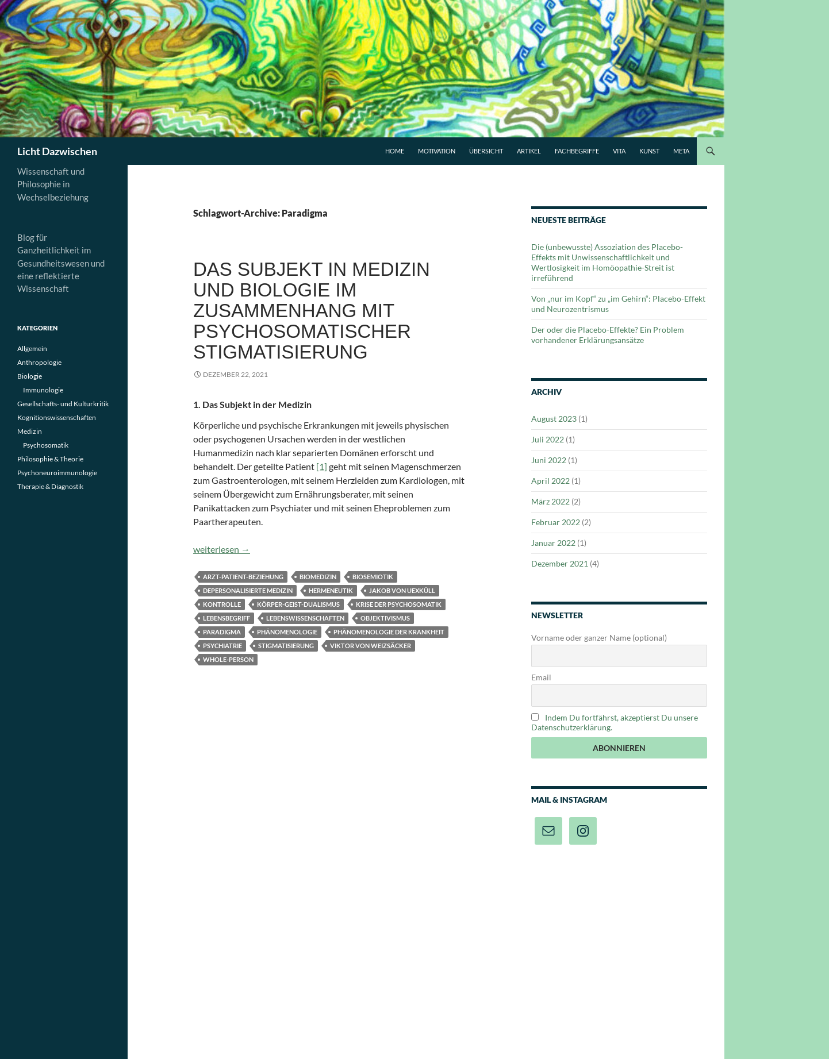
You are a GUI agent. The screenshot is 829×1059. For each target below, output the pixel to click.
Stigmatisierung (286, 645)
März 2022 (550, 501)
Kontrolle (222, 604)
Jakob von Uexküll (402, 590)
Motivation (436, 151)
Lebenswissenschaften (305, 618)
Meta (681, 151)
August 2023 (554, 418)
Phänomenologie (287, 632)
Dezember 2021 (559, 563)
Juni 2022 (548, 460)
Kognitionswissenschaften (56, 417)
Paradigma (222, 632)
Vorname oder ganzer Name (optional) (599, 637)
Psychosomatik (45, 445)
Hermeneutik (331, 590)
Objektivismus (385, 618)
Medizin (29, 431)
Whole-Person (228, 659)
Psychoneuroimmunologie (57, 472)
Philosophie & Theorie (50, 459)
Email (541, 677)
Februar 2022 (555, 522)
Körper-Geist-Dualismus (298, 604)
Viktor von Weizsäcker (370, 645)
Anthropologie (39, 362)
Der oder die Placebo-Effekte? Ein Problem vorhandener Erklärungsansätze (607, 335)
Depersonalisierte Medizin (248, 590)
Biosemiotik (372, 576)
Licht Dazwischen (57, 151)
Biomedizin (318, 576)
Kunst (649, 151)
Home (394, 151)
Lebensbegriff (226, 618)
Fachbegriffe (577, 151)
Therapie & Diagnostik (50, 486)
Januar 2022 (553, 543)
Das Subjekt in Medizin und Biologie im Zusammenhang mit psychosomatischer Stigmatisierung (311, 311)
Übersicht (486, 151)
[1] (321, 466)
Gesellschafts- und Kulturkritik (63, 403)
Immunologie (43, 390)
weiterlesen (221, 549)
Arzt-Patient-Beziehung (243, 576)
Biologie (29, 376)
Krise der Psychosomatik (399, 604)
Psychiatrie (222, 645)
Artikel (529, 151)
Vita (619, 151)
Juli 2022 (547, 439)
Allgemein (32, 348)
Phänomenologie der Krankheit (388, 632)
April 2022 (550, 481)
